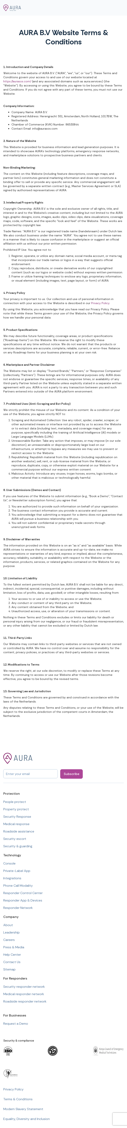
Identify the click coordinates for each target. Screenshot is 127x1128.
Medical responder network (23, 994)
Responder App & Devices (22, 900)
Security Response (17, 816)
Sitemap (9, 969)
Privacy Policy (100, 303)
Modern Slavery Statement (23, 1109)
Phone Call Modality (18, 885)
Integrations (12, 878)
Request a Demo (15, 1023)
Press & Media (13, 947)
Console (9, 863)
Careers (9, 940)
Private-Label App (16, 871)
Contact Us (11, 962)
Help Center (12, 954)
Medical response (16, 824)
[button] (120, 8)
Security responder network (24, 986)
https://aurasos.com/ (17, 81)
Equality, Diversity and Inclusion (26, 1119)
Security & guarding (17, 846)
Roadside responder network (24, 1001)
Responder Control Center (23, 893)
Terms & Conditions (18, 1099)
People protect (14, 802)
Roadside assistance (18, 831)
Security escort (14, 839)
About (8, 925)
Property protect (16, 809)
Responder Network (18, 908)
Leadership (11, 932)
